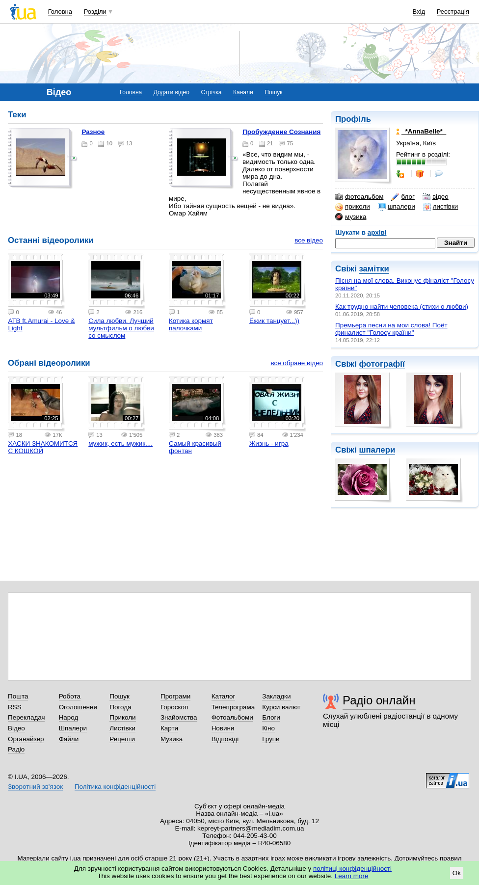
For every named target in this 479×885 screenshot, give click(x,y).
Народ (69, 717)
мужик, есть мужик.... (120, 443)
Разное (93, 131)
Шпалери (73, 728)
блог (402, 197)
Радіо (16, 749)
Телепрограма (233, 707)
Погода (120, 707)
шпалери (396, 207)
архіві (377, 232)
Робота (69, 696)
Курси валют (281, 707)
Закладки (276, 696)
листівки (440, 207)
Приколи (122, 717)
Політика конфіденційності (115, 786)
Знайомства (178, 717)
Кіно (268, 728)
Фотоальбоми (232, 717)
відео (436, 197)
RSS (15, 707)
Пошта (18, 696)
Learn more (352, 876)
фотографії (381, 364)
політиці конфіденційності (352, 868)
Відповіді (225, 739)
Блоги (271, 717)
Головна (60, 11)
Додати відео (171, 92)
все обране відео (296, 363)
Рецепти (122, 739)
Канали (243, 92)
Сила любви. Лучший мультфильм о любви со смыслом (121, 328)
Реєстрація (453, 11)
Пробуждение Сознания (281, 131)
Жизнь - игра (269, 443)
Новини (223, 728)
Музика (171, 739)
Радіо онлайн (379, 700)
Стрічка (211, 92)
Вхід (419, 11)
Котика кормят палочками (191, 324)
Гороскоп (174, 707)
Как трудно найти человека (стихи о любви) (401, 306)
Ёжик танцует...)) (274, 320)
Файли (69, 739)
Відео (16, 728)
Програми (175, 696)
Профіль (353, 119)
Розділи (95, 11)
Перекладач (26, 717)
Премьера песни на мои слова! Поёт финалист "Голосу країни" (391, 329)
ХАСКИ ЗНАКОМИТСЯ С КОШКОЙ (43, 447)
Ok (456, 873)
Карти (169, 728)
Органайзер (26, 739)
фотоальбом (359, 197)
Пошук (273, 92)
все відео (308, 240)
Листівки (122, 728)
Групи (270, 739)
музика (350, 217)
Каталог (224, 696)
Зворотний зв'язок (35, 786)
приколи (352, 207)
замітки (374, 268)
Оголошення (78, 707)
